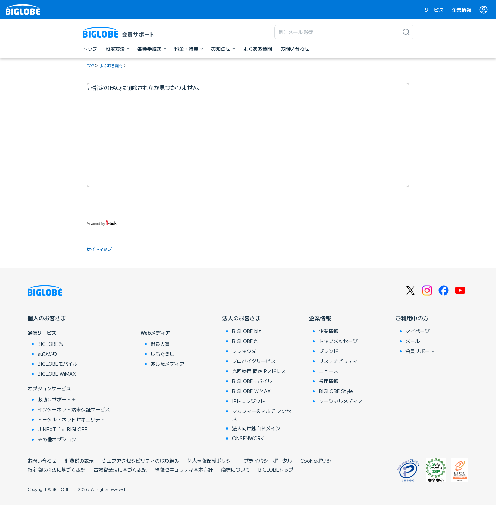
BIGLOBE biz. (247, 331)
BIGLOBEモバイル (58, 363)
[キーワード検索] (337, 32)
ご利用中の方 (411, 318)
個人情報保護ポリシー (211, 460)
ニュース (328, 371)
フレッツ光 (244, 351)
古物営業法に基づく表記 (120, 469)
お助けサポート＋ (57, 399)
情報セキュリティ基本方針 (184, 469)
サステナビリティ (338, 361)
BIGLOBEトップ (275, 469)
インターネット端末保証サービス (74, 409)
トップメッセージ (338, 341)
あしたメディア (167, 363)
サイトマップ (99, 249)
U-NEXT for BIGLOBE (62, 429)
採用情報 (328, 381)
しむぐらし (163, 353)
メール (412, 341)
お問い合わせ (42, 460)
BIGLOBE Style (336, 391)
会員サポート (419, 351)
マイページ (417, 331)
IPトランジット (248, 401)
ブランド (328, 351)
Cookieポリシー (318, 460)
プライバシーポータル (268, 460)
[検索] (406, 32)
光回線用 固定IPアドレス (259, 371)
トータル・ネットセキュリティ (71, 419)
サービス (434, 9)
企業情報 (461, 9)
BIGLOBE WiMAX (57, 373)
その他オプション (57, 439)
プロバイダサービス (254, 361)
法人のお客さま (241, 318)
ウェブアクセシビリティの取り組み (140, 460)
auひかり (48, 353)
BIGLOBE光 (50, 343)
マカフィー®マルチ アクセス (261, 415)
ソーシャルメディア (340, 401)
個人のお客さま (47, 318)
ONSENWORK (248, 438)
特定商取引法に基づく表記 (56, 469)
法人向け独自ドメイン (256, 428)
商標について (235, 469)
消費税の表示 (79, 460)
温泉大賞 (160, 343)
